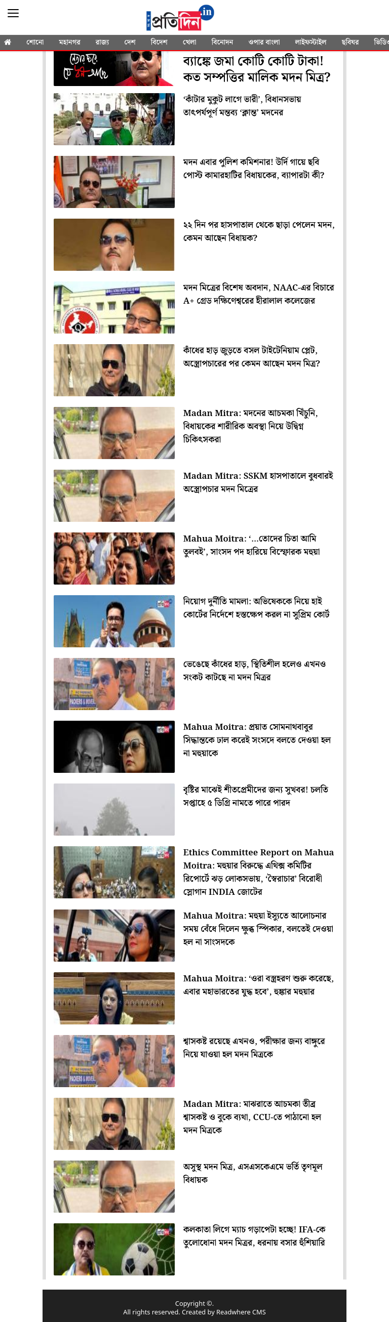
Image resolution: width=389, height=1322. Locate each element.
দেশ (129, 42)
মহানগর (70, 42)
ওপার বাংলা (264, 42)
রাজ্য (102, 42)
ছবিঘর (350, 42)
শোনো (35, 42)
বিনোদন (223, 42)
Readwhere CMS (241, 1312)
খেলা (190, 42)
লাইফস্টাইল (311, 42)
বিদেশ (159, 42)
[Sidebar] (13, 13)
